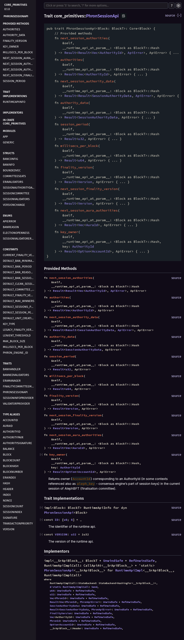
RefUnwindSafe (142, 561)
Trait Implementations (15, 94)
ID (56, 519)
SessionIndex (12, 512)
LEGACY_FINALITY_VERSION (19, 329)
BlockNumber (13, 471)
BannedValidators (16, 375)
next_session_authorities (19, 63)
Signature (10, 517)
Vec (95, 53)
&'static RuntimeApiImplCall (69, 587)
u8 (65, 519)
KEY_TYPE (9, 324)
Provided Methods (16, 23)
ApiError (9, 221)
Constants (10, 249)
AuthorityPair (13, 437)
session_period (14, 81)
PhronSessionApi (16, 16)
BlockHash (11, 466)
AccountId (10, 420)
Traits (7, 363)
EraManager (12, 380)
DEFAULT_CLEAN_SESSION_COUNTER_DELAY (19, 283)
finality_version (15, 41)
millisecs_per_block (18, 52)
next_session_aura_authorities (19, 58)
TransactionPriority (18, 523)
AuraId (8, 426)
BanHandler (11, 369)
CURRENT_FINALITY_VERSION (19, 255)
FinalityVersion (60, 613)
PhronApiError (89, 602)
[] (179, 15)
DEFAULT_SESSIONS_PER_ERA (19, 306)
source (170, 15)
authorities (11, 29)
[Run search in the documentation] (106, 6)
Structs (8, 153)
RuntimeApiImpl (129, 570)
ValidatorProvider (16, 403)
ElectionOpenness (16, 233)
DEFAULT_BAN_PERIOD (17, 266)
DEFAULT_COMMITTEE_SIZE (19, 289)
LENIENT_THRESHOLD (17, 335)
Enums (7, 215)
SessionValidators (16, 199)
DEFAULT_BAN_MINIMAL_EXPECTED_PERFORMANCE (19, 260)
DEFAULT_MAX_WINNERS (18, 301)
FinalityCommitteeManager (19, 386)
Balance (9, 449)
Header (8, 489)
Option (84, 251)
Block (7, 454)
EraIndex (9, 477)
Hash (6, 483)
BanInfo (9, 164)
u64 (81, 160)
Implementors (13, 112)
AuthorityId (11, 431)
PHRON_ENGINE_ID (15, 352)
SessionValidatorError (19, 238)
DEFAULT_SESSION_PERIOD (19, 312)
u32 (81, 139)
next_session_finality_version (19, 75)
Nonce (7, 500)
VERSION (61, 534)
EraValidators (13, 182)
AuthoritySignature (17, 443)
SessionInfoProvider (18, 398)
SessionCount (13, 506)
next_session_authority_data (19, 69)
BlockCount (11, 460)
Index (7, 494)
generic (8, 142)
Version (8, 529)
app (5, 136)
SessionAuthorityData (19, 187)
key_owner (11, 46)
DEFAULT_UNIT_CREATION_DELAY (19, 318)
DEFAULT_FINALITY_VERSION (19, 295)
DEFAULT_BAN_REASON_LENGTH (19, 272)
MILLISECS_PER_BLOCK (18, 347)
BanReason (11, 227)
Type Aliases (11, 414)
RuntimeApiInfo (14, 102)
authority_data (14, 35)
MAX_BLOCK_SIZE (14, 341)
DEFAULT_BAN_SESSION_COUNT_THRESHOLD (19, 278)
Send (94, 587)
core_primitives (15, 4)
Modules (9, 131)
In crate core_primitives (14, 121)
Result (70, 53)
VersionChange (14, 205)
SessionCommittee (16, 193)
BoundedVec (12, 170)
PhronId (61, 598)
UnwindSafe (113, 561)
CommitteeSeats (14, 176)
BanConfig (10, 159)
